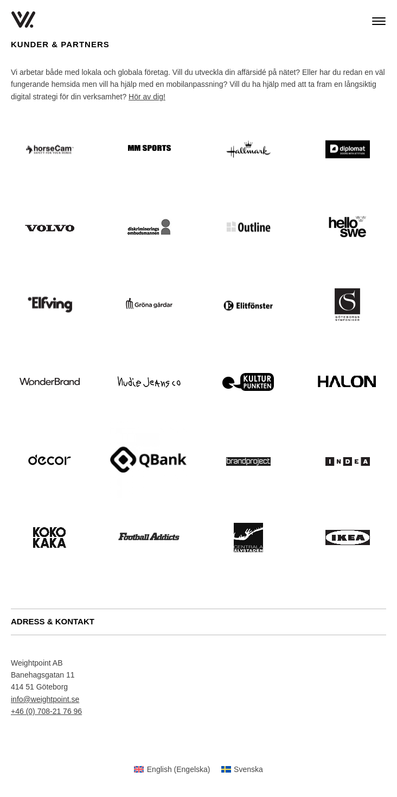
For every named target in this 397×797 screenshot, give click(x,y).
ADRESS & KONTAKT (52, 621)
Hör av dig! (147, 96)
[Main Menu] (379, 21)
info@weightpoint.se (45, 699)
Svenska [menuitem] (248, 769)
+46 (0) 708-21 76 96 (46, 711)
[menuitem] (172, 769)
